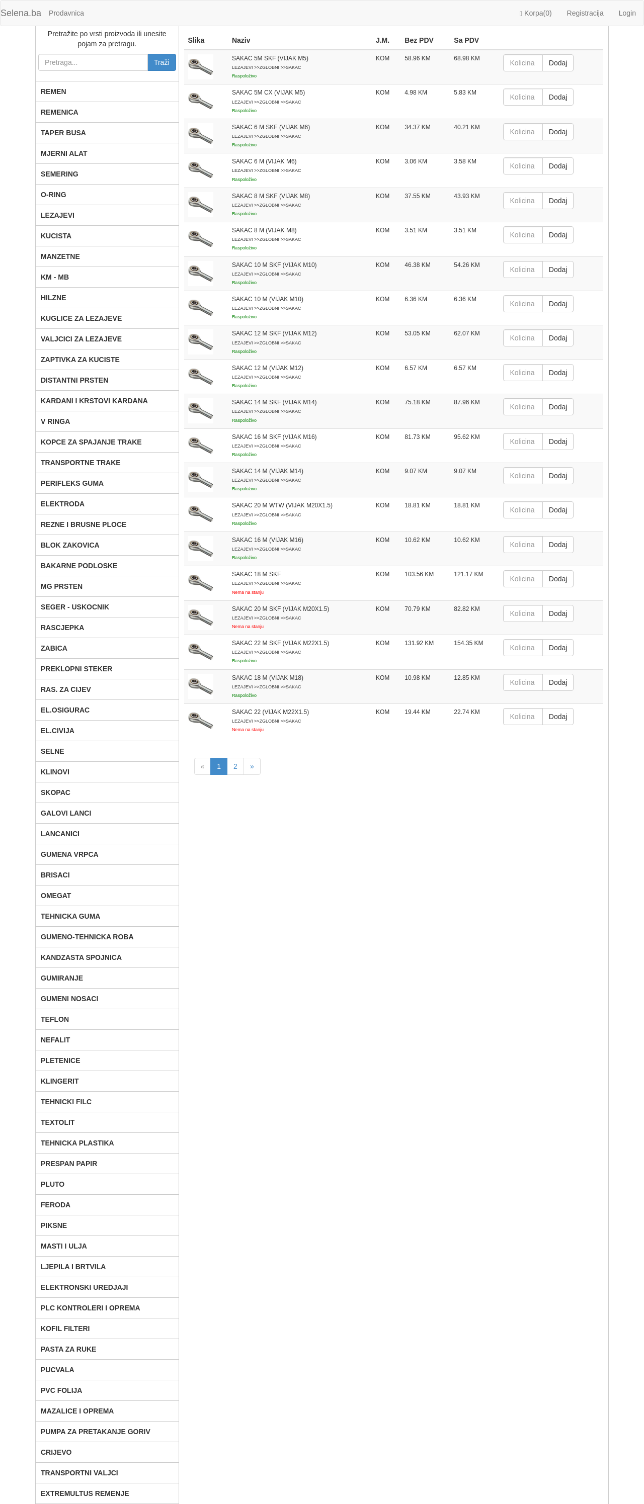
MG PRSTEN (62, 586)
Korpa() (536, 13)
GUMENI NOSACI (69, 999)
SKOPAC (55, 792)
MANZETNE (60, 256)
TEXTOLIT (57, 1122)
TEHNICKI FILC (66, 1102)
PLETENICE (60, 1060)
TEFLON (55, 1019)
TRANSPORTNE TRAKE (81, 463)
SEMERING (59, 174)
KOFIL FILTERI (65, 1328)
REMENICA (59, 112)
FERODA (55, 1205)
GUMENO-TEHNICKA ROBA (87, 937)
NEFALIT (55, 1040)
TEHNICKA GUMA (70, 916)
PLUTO (52, 1184)
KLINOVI (55, 772)
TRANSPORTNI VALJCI (79, 1473)
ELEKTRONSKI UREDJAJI (84, 1287)
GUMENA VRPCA (70, 854)
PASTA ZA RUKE (68, 1349)
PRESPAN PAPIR (69, 1164)
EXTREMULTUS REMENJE (85, 1493)
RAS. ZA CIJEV (66, 689)
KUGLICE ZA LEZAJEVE (81, 318)
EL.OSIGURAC (65, 710)
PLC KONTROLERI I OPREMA (90, 1308)
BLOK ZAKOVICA (70, 545)
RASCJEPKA (62, 628)
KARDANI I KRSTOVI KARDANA (94, 401)
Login (627, 13)
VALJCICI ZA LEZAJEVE (81, 339)
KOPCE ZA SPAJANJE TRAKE (91, 442)
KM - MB (55, 277)
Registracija (585, 13)
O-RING (53, 195)
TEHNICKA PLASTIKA (77, 1143)
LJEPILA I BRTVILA (73, 1267)
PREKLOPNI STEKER (76, 669)
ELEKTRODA (63, 504)
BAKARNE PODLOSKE (79, 566)
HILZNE (53, 298)
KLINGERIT (59, 1081)
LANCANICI (60, 834)
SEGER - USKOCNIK (75, 607)
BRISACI (55, 875)
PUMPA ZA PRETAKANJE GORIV (95, 1432)
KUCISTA (56, 236)
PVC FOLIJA (61, 1390)
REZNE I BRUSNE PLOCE (83, 524)
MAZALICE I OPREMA (77, 1411)
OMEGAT (56, 896)
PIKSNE (54, 1225)
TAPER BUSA (63, 133)
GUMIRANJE (62, 978)
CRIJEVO (56, 1452)
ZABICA (54, 648)
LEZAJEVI (57, 215)
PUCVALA (57, 1370)
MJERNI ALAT (64, 153)
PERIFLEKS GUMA (72, 483)
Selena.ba (21, 13)
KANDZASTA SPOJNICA (81, 957)
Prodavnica (66, 13)
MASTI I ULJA (64, 1246)
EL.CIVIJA (57, 731)
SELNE (52, 751)
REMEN (53, 91)
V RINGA (55, 421)
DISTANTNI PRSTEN (74, 380)
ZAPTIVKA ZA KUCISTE (80, 360)
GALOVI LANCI (66, 813)
